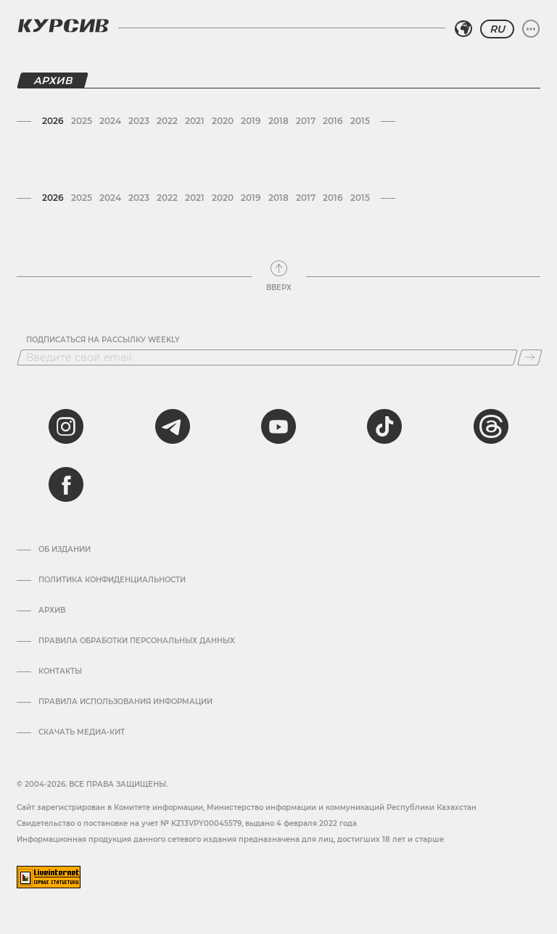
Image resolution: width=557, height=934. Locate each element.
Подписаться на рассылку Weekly (103, 340)
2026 (53, 120)
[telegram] (172, 426)
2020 (223, 120)
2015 (360, 120)
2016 (333, 120)
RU (497, 29)
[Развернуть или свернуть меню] (530, 29)
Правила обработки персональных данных (136, 641)
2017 (305, 120)
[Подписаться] (529, 357)
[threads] (491, 426)
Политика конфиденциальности (112, 580)
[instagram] (66, 426)
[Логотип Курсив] (63, 25)
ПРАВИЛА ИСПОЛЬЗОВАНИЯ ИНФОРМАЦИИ (125, 702)
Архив (51, 610)
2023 (138, 120)
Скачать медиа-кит (81, 732)
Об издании (64, 549)
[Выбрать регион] (463, 29)
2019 (251, 120)
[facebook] (66, 484)
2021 (195, 120)
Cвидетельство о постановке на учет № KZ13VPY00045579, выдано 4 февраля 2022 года (187, 823)
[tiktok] (384, 426)
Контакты (60, 671)
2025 (81, 120)
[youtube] (278, 426)
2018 (278, 120)
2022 (167, 120)
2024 (110, 120)
